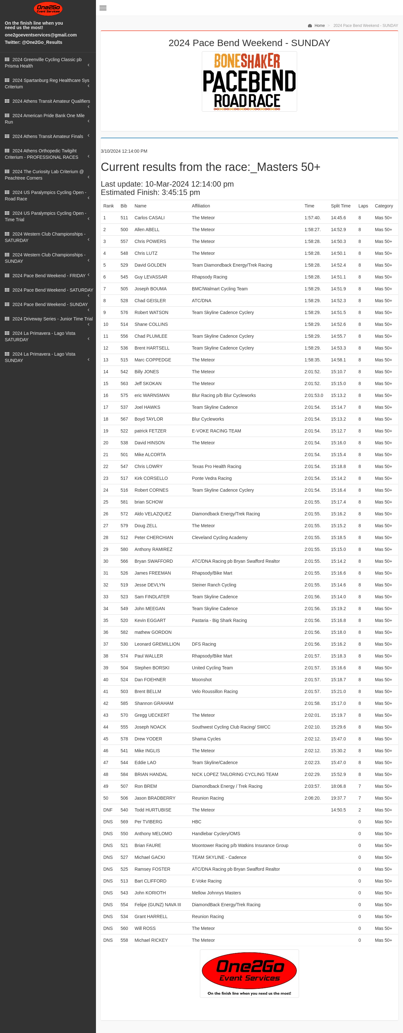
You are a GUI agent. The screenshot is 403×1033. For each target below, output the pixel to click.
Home (316, 25)
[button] (103, 8)
